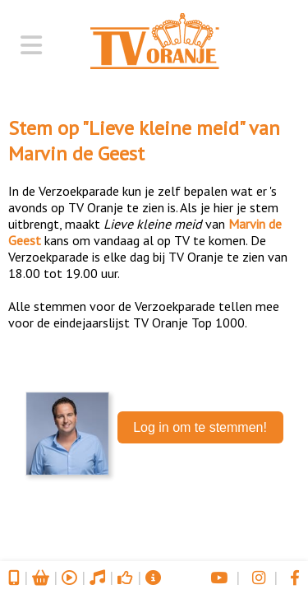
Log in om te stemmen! (200, 427)
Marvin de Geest (76, 153)
